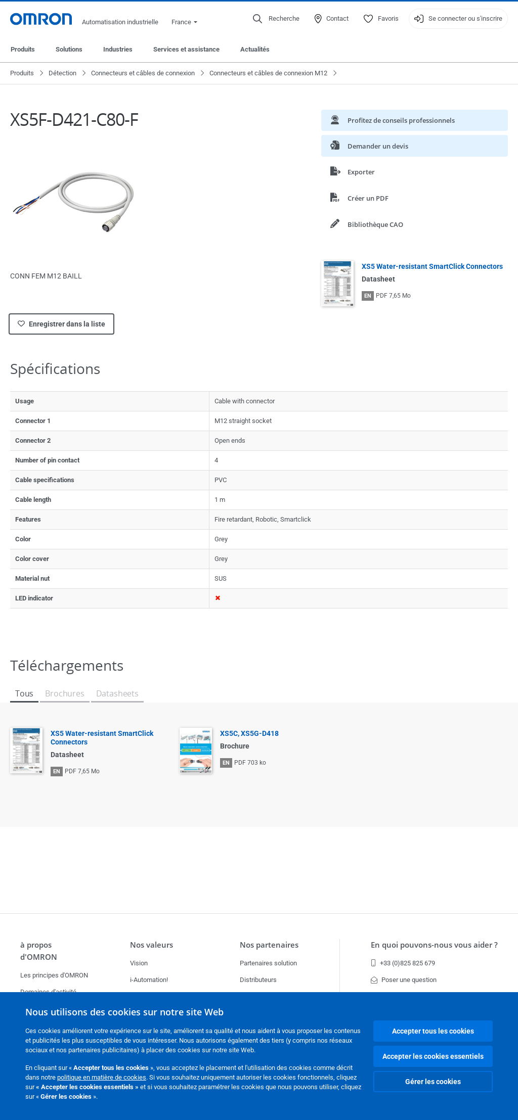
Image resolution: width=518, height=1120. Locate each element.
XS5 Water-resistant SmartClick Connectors (432, 266)
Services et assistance (186, 49)
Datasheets (117, 693)
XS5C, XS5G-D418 (249, 733)
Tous (24, 693)
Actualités (255, 49)
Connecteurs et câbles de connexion (143, 73)
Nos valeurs (151, 945)
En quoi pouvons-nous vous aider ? (434, 945)
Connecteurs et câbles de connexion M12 (268, 73)
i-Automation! (149, 980)
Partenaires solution (268, 963)
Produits (23, 49)
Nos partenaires (269, 945)
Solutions (69, 49)
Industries (118, 49)
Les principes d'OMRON (54, 975)
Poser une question (404, 980)
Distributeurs (258, 980)
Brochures (64, 693)
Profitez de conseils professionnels (392, 120)
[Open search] (276, 18)
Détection (62, 73)
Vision (139, 963)
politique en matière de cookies (101, 1077)
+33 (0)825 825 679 (403, 963)
